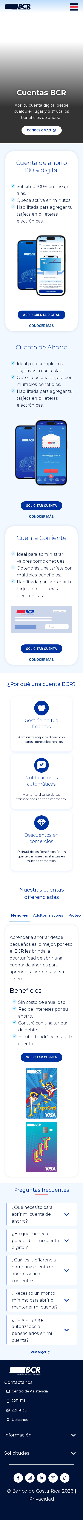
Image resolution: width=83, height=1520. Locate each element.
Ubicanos (20, 1420)
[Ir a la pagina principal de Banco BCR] (25, 1370)
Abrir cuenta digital (41, 315)
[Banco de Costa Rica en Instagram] (30, 1478)
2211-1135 (19, 1410)
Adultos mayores (48, 915)
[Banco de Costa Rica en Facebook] (18, 1478)
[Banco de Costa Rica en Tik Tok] (64, 1478)
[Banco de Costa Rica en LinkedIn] (41, 1478)
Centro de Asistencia (30, 1391)
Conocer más (41, 130)
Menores (19, 915)
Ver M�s (38, 1352)
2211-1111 (18, 1401)
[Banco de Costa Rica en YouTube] (53, 1478)
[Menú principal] (74, 7)
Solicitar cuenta (41, 506)
